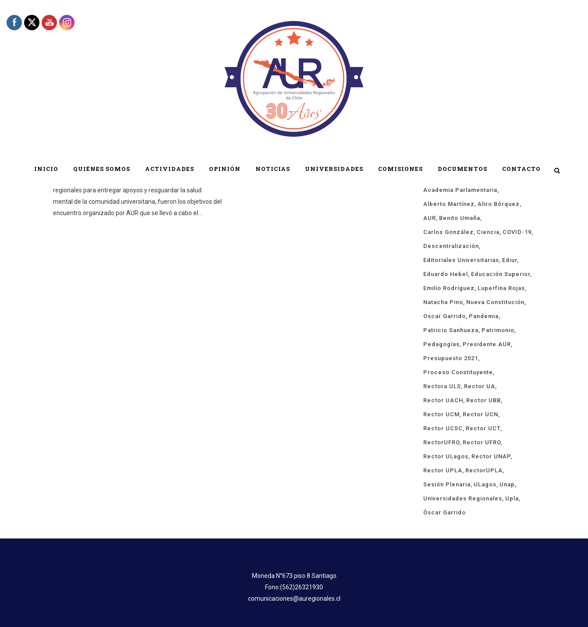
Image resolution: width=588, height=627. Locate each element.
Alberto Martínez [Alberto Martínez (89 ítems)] (449, 204)
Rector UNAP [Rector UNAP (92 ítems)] (490, 456)
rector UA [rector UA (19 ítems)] (479, 386)
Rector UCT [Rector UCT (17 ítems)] (483, 428)
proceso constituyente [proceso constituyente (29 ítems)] (458, 372)
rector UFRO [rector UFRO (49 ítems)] (482, 442)
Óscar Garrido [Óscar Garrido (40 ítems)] (444, 512)
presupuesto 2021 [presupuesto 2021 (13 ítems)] (450, 358)
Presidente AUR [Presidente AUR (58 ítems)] (487, 344)
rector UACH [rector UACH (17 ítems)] (443, 400)
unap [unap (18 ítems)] (507, 484)
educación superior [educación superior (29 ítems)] (500, 274)
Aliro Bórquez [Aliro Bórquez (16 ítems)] (499, 204)
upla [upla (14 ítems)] (512, 498)
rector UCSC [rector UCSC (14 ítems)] (443, 428)
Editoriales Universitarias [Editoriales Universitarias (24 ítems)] (461, 260)
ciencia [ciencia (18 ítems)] (488, 232)
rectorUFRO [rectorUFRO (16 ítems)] (441, 442)
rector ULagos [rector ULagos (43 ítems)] (445, 456)
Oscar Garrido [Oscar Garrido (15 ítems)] (444, 316)
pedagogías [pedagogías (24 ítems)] (441, 344)
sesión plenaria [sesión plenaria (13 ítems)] (447, 484)
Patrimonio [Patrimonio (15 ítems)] (498, 330)
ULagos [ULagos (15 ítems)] (485, 484)
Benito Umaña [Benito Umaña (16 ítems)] (459, 218)
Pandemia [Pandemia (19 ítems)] (484, 316)
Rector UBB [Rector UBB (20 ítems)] (483, 400)
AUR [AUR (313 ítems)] (429, 218)
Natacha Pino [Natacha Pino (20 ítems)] (443, 302)
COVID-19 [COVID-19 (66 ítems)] (517, 232)
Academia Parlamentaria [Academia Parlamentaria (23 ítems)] (460, 190)
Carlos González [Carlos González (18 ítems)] (448, 232)
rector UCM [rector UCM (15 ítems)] (441, 414)
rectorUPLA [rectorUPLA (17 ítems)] (484, 470)
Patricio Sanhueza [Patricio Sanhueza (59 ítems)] (450, 330)
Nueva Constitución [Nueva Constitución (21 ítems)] (495, 302)
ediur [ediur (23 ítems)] (509, 260)
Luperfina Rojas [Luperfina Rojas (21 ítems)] (501, 288)
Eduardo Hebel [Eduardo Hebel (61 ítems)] (445, 274)
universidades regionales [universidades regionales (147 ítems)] (462, 498)
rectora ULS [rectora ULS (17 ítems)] (442, 386)
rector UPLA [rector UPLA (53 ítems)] (442, 470)
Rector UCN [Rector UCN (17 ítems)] (480, 414)
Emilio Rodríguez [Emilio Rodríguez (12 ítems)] (449, 288)
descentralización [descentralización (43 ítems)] (451, 246)
